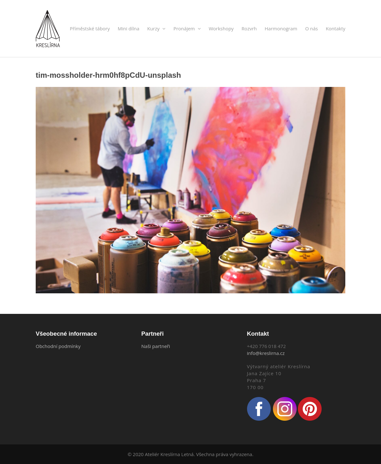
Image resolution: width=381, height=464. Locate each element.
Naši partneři (155, 346)
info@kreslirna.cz (266, 353)
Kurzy (156, 28)
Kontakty (335, 28)
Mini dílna (128, 28)
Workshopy (221, 28)
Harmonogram (281, 28)
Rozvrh (249, 28)
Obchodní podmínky (58, 346)
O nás (311, 28)
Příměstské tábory (90, 28)
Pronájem (187, 28)
